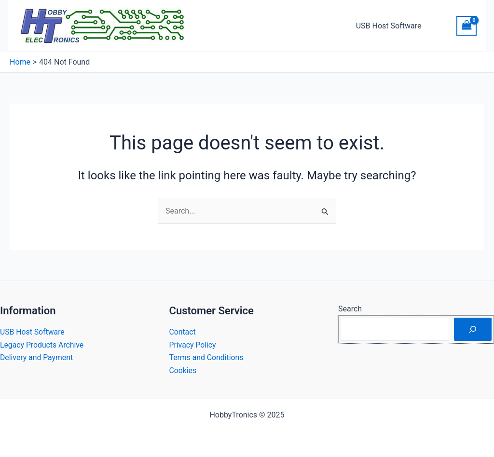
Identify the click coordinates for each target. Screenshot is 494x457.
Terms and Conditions (207, 357)
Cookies (183, 370)
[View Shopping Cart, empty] (466, 26)
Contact (182, 331)
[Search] (473, 329)
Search (350, 308)
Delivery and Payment (37, 357)
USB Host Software (390, 25)
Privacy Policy (193, 344)
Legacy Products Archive (42, 344)
